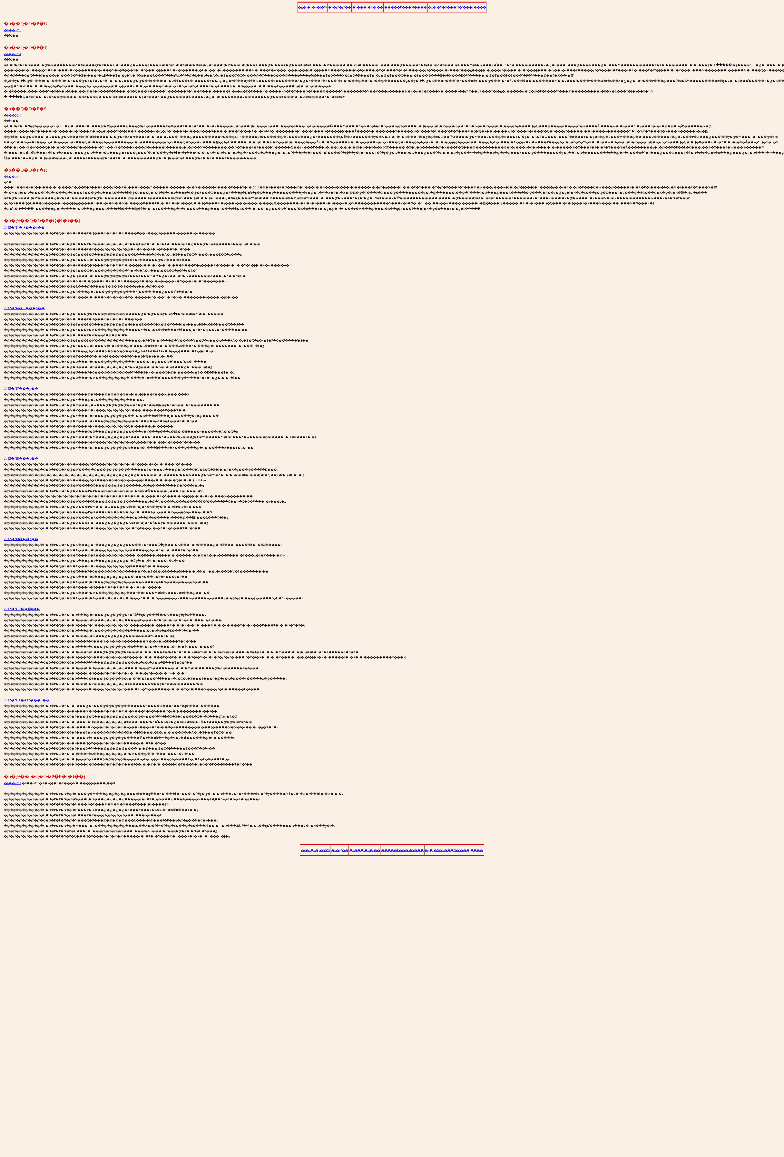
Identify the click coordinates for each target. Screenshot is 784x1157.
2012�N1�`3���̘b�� (24, 228)
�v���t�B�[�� (367, 7)
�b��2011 (12, 783)
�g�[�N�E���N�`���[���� (457, 7)
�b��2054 (12, 54)
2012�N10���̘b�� (22, 609)
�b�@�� (339, 850)
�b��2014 (12, 115)
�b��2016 (12, 30)
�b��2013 (12, 176)
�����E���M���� (405, 7)
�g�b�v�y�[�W (312, 7)
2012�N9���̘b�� (21, 539)
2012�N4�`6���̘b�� (24, 308)
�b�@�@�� (339, 7)
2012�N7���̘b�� (21, 389)
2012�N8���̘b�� (21, 458)
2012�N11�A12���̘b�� (26, 700)
